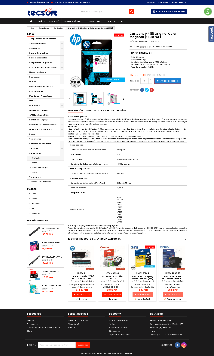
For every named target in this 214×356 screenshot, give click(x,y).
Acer (33, 194)
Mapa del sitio (74, 324)
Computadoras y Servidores (43, 67)
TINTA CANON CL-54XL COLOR (112, 277)
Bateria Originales (38, 58)
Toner (34, 172)
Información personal (118, 320)
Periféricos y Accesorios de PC (43, 124)
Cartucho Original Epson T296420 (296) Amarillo (142, 278)
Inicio (30, 34)
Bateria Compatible (38, 53)
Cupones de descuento (119, 334)
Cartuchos (36, 158)
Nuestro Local (115, 21)
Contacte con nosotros (78, 320)
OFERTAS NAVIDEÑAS (39, 115)
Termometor (35, 177)
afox (33, 208)
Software (33, 148)
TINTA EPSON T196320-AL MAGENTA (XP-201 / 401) (52, 243)
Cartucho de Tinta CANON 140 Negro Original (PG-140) (52, 271)
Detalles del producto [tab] (100, 110)
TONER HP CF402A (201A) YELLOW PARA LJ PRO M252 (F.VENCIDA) (82, 278)
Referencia (135, 41)
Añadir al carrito (167, 80)
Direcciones (114, 331)
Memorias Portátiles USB (41, 86)
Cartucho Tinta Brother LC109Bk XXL (173, 277)
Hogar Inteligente (37, 72)
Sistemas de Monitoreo (40, 143)
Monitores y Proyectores (40, 96)
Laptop (32, 81)
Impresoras (34, 77)
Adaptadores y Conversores (42, 38)
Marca (154, 41)
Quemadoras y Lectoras (40, 129)
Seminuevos (35, 139)
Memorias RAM (36, 91)
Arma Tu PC (35, 48)
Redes (32, 134)
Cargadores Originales (40, 62)
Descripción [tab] (75, 110)
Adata (34, 198)
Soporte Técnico (73, 21)
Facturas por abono (118, 327)
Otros (34, 162)
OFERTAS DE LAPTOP (38, 110)
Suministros (35, 153)
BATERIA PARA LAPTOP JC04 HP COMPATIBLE (52, 257)
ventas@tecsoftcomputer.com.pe (74, 2)
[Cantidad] (144, 81)
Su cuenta (115, 314)
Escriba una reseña (163, 47)
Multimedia (34, 105)
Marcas (32, 189)
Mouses (32, 100)
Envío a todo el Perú (48, 21)
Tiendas (71, 327)
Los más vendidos (37, 220)
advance (35, 203)
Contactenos (94, 21)
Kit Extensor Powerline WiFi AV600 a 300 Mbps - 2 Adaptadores (52, 286)
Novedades (32, 324)
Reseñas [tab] (121, 110)
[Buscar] (107, 11)
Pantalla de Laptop (38, 120)
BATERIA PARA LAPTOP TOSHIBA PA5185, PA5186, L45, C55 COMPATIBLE (52, 228)
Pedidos (112, 324)
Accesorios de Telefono (40, 182)
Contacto (156, 314)
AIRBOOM (35, 213)
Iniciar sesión (162, 2)
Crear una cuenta (179, 2)
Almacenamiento (37, 43)
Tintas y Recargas (40, 167)
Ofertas (30, 320)
